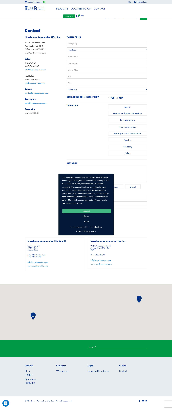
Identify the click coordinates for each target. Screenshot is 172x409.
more (86, 221)
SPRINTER (30, 384)
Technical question (127, 127)
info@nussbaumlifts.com (38, 263)
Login (145, 2)
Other (127, 154)
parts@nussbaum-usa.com (35, 104)
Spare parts (30, 380)
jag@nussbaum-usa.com (35, 84)
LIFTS (27, 372)
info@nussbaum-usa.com (100, 261)
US (129, 2)
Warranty (127, 147)
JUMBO (29, 376)
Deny (86, 216)
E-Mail (133, 187)
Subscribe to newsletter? (83, 98)
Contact (99, 8)
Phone (115, 187)
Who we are (62, 372)
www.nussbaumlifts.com (38, 267)
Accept (86, 211)
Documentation (81, 8)
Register (139, 2)
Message (72, 164)
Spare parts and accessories (127, 134)
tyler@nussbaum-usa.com (35, 71)
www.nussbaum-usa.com (101, 265)
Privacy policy (90, 231)
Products (62, 8)
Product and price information (127, 114)
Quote (127, 108)
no (121, 98)
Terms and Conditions (98, 372)
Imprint (79, 231)
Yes (112, 98)
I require (72, 106)
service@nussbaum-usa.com (36, 94)
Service (127, 141)
